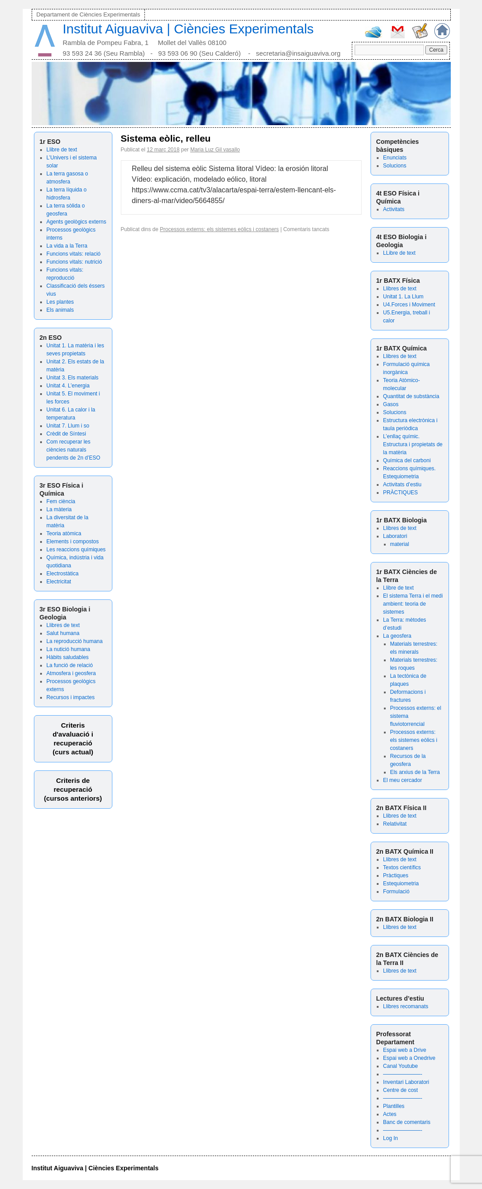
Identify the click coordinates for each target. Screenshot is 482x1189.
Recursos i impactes (70, 697)
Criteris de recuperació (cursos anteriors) (73, 789)
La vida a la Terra (66, 246)
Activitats (393, 209)
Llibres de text (63, 625)
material (399, 544)
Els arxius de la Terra (415, 772)
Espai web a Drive (404, 1050)
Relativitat (395, 824)
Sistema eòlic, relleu (166, 138)
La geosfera (397, 636)
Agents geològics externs (76, 222)
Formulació (396, 891)
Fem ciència (60, 501)
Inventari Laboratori (406, 1082)
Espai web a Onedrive (409, 1058)
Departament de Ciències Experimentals (88, 14)
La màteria (59, 509)
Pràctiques (395, 875)
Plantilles (393, 1106)
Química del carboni (407, 460)
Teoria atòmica (63, 533)
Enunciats (395, 158)
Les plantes (60, 302)
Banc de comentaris (406, 1122)
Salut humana (62, 633)
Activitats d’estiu (402, 484)
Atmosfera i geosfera (71, 673)
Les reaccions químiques (76, 549)
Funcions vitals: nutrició (74, 262)
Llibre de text (61, 150)
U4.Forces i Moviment (409, 304)
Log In (390, 1138)
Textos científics (402, 867)
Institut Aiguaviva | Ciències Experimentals (188, 28)
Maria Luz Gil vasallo (215, 150)
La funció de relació (69, 665)
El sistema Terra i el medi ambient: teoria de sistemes (413, 604)
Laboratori (395, 536)
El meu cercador (402, 780)
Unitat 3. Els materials (72, 378)
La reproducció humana (74, 641)
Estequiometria (401, 883)
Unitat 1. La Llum (403, 296)
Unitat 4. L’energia (68, 386)
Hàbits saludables (67, 657)
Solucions (394, 166)
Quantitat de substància (411, 396)
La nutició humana (68, 649)
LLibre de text (399, 253)
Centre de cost (400, 1090)
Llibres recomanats (405, 1006)
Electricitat (58, 581)
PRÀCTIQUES (400, 492)
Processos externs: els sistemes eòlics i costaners (413, 740)
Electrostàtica (62, 573)
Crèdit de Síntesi (66, 434)
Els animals (60, 310)
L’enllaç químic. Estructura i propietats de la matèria (412, 444)
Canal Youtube (400, 1066)
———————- (402, 1074)
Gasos (391, 404)
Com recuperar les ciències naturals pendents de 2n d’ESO (73, 450)
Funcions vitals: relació (73, 254)
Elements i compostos (72, 541)
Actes (389, 1114)
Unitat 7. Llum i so (67, 426)
